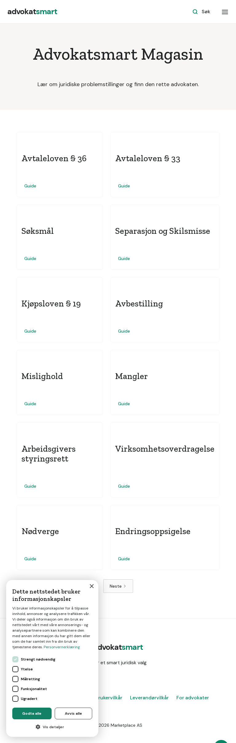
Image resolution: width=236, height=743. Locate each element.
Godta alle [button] (31, 713)
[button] (225, 12)
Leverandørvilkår (149, 697)
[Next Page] (118, 586)
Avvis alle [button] (73, 713)
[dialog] (52, 658)
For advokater (192, 697)
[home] (32, 11)
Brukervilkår (108, 697)
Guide (30, 186)
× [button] (91, 586)
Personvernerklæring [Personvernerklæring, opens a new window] (62, 647)
